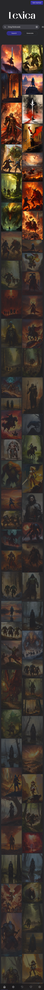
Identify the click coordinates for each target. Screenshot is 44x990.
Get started (37, 3)
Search (14, 33)
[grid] (22, 512)
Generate (30, 33)
